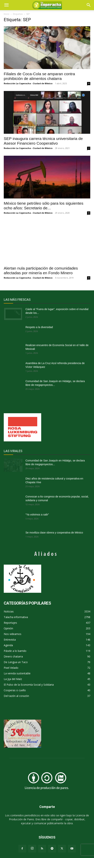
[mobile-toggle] (6, 5)
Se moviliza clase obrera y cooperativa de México (54, 532)
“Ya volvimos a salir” (37, 514)
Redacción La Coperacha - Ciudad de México (28, 83)
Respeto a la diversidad (39, 327)
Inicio (6, 14)
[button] (89, 5)
